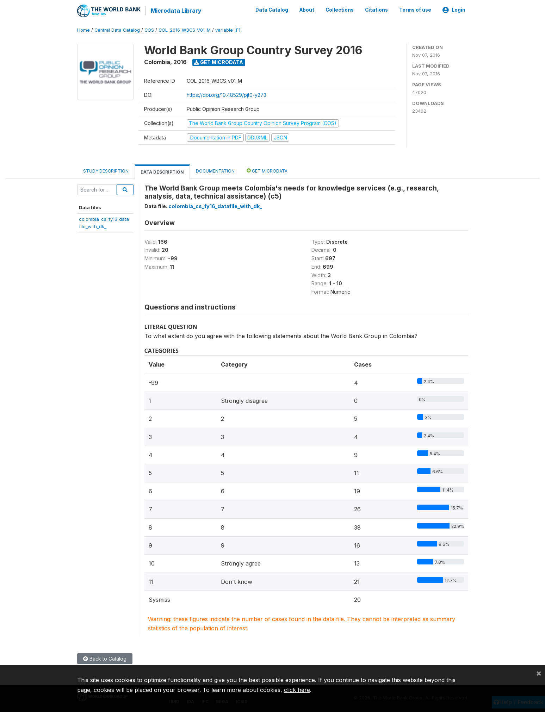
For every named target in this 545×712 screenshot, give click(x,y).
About (306, 10)
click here (297, 689)
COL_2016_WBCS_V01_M (185, 29)
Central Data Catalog (117, 29)
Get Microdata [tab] (267, 170)
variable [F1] (228, 29)
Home (83, 29)
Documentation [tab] (215, 170)
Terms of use (415, 10)
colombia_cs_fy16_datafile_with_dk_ (215, 206)
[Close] (538, 673)
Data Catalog (271, 10)
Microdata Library (175, 10)
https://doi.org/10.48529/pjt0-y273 (226, 95)
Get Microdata (218, 62)
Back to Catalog (104, 658)
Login (453, 10)
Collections (340, 10)
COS (149, 29)
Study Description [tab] (106, 170)
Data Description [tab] (162, 171)
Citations (376, 10)
